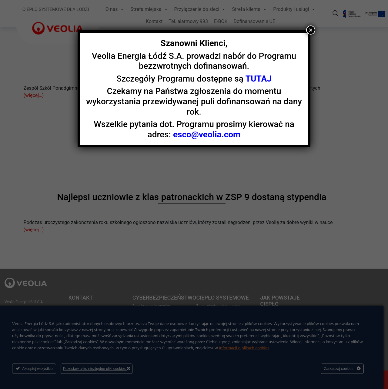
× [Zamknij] (311, 30)
